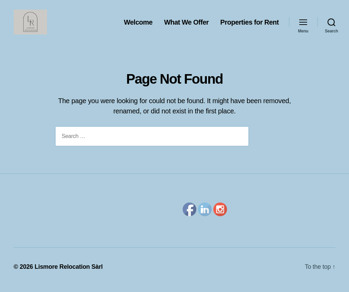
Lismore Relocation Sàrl (68, 272)
